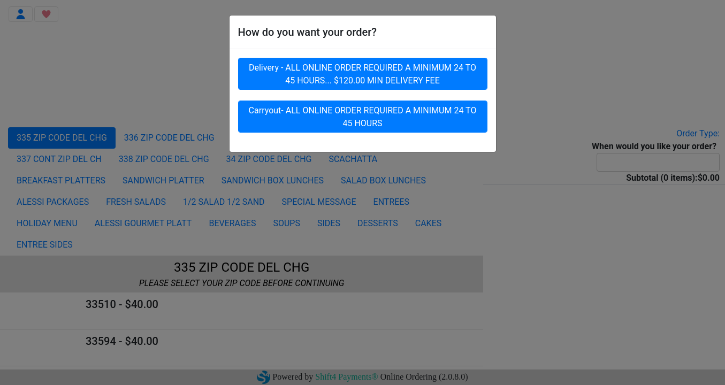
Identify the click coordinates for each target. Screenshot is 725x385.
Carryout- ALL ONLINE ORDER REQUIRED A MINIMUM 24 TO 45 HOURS (363, 119)
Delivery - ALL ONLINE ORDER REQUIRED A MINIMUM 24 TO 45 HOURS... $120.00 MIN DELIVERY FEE (362, 76)
